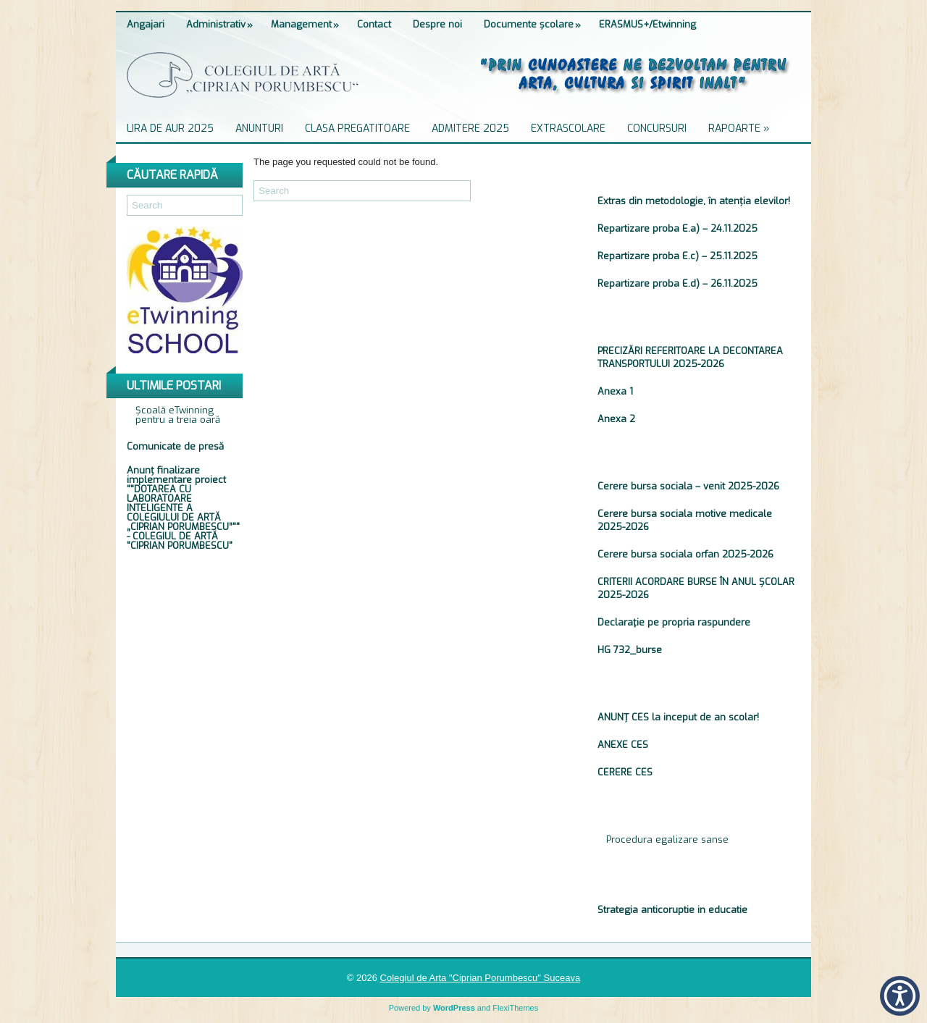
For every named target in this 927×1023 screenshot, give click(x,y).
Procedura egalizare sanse (668, 839)
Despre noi (437, 24)
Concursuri (657, 128)
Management (308, 21)
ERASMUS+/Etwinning (647, 24)
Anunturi (259, 128)
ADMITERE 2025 (470, 128)
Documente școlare (536, 21)
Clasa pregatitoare (357, 128)
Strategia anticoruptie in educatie (672, 910)
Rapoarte (743, 125)
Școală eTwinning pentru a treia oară (177, 415)
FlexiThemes (515, 1007)
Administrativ (223, 21)
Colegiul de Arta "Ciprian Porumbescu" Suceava (480, 977)
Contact (374, 24)
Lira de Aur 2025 (170, 128)
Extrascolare (568, 128)
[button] (900, 996)
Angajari (145, 24)
